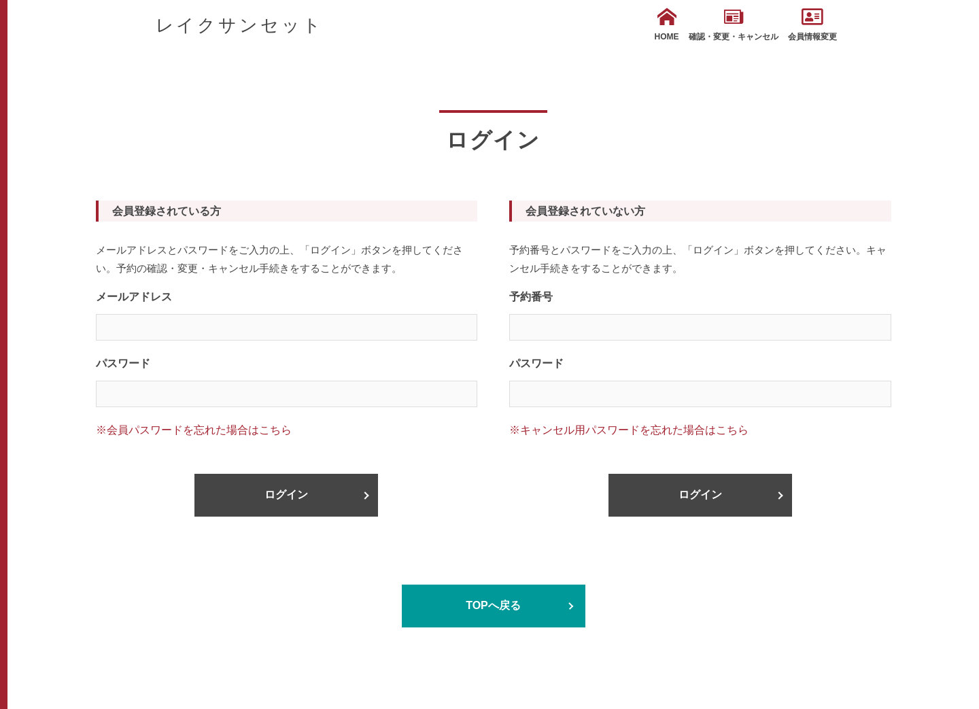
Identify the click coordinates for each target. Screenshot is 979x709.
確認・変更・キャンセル (733, 24)
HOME (667, 24)
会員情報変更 (812, 24)
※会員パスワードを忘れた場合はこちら (194, 430)
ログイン (286, 494)
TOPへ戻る (493, 605)
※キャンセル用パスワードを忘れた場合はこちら (629, 430)
